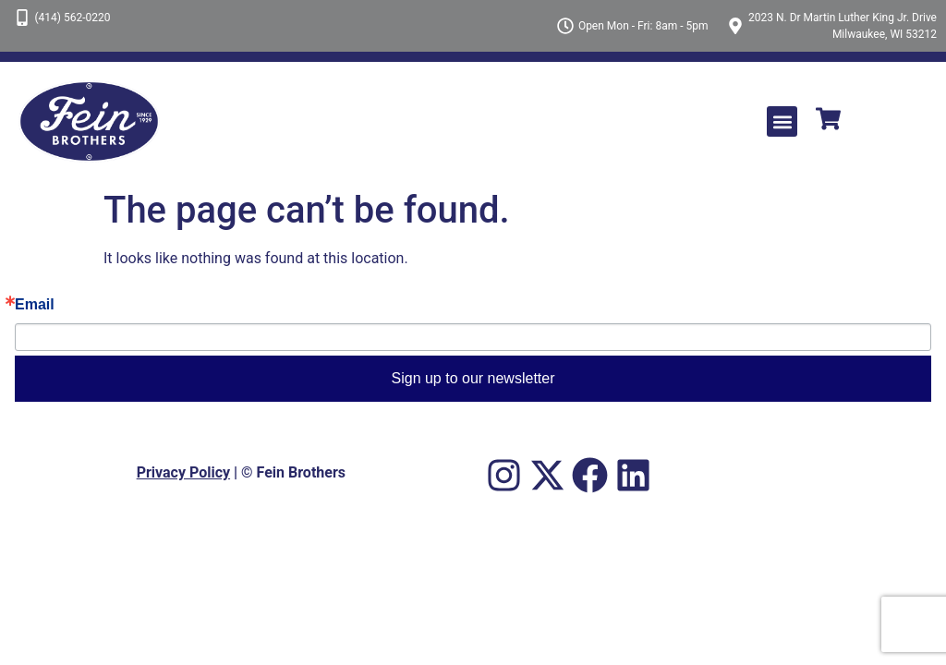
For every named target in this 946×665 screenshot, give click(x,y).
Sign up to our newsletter (473, 378)
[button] (782, 121)
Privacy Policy (183, 472)
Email (35, 304)
